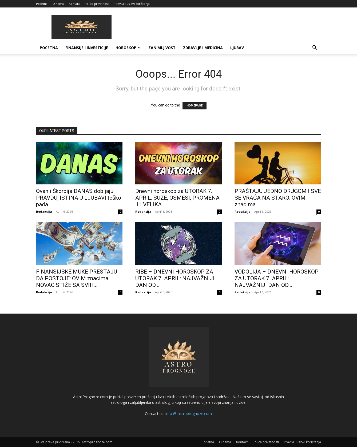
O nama (58, 4)
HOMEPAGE (195, 105)
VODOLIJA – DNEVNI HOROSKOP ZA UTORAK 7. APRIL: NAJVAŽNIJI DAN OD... (277, 278)
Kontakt (74, 4)
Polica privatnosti (97, 4)
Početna (41, 4)
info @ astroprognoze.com (188, 413)
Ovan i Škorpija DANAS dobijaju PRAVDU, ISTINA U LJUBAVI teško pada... (78, 198)
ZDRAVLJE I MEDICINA (203, 47)
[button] (314, 48)
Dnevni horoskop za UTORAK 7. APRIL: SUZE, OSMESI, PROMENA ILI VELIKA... (177, 198)
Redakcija (44, 211)
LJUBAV (237, 47)
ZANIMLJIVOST (162, 47)
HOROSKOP (128, 47)
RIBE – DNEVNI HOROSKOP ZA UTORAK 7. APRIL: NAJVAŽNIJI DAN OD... (175, 278)
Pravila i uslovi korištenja (132, 4)
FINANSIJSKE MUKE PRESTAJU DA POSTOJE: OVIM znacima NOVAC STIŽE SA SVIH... (76, 278)
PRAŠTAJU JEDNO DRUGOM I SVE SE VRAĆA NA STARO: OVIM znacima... (278, 198)
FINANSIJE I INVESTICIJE (86, 47)
